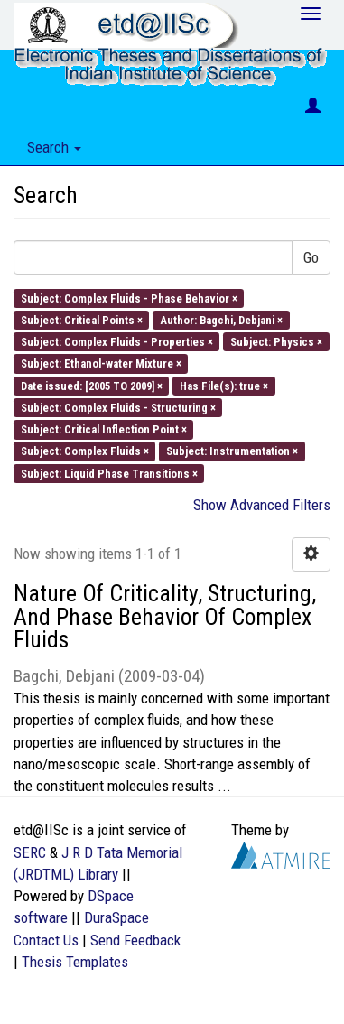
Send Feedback (135, 940)
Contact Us (46, 940)
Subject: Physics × (276, 342)
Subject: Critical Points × (82, 319)
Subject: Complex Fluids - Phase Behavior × (129, 297)
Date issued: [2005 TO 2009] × (92, 385)
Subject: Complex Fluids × (85, 451)
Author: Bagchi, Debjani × (221, 319)
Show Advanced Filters (261, 505)
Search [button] (54, 147)
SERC (30, 852)
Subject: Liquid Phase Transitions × (109, 472)
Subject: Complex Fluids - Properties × (117, 342)
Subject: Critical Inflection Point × (104, 429)
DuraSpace (116, 917)
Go (311, 257)
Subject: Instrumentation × (232, 451)
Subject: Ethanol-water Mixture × (101, 363)
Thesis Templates (75, 962)
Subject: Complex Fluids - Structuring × (118, 407)
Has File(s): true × (224, 385)
